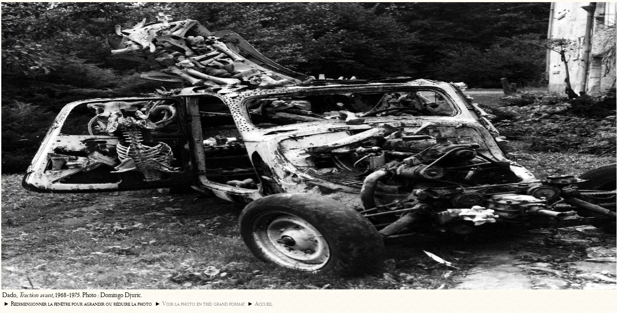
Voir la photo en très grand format (203, 304)
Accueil (263, 304)
